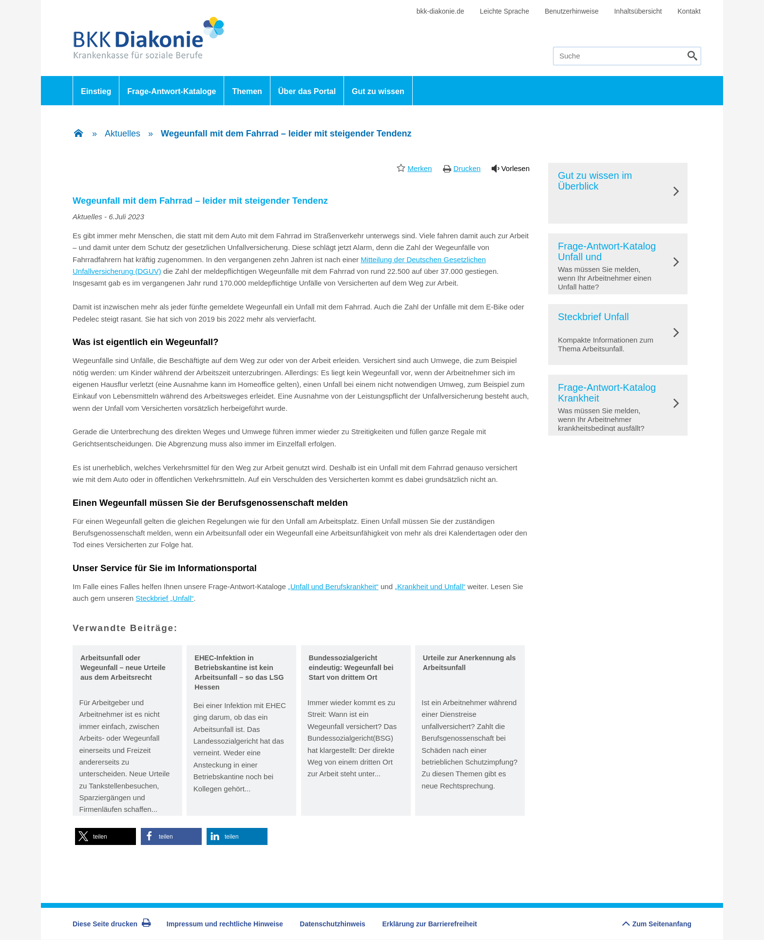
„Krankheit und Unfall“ (430, 586)
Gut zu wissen (378, 91)
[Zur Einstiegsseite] (78, 134)
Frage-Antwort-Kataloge (171, 91)
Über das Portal (307, 91)
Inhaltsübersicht (638, 11)
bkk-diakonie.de (440, 11)
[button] (105, 836)
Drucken (467, 168)
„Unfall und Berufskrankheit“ (333, 586)
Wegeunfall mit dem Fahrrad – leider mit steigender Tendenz (286, 133)
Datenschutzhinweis (332, 924)
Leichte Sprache (504, 11)
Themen (247, 91)
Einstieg (96, 91)
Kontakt (689, 11)
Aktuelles (122, 133)
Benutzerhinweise (572, 11)
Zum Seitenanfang (656, 921)
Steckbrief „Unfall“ (164, 598)
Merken (419, 168)
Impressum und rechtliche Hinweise (225, 924)
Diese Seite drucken (112, 924)
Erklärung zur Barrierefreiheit (430, 924)
